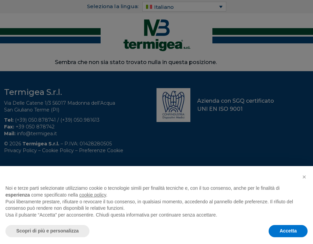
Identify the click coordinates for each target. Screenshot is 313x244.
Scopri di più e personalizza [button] (47, 230)
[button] (304, 176)
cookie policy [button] (92, 195)
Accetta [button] (288, 230)
